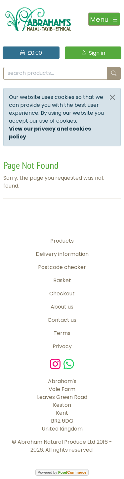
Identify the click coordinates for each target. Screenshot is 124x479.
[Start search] (114, 73)
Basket (62, 280)
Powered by (62, 472)
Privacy (62, 346)
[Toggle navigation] (104, 19)
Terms (62, 333)
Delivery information (62, 254)
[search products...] (55, 73)
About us (62, 307)
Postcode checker (62, 267)
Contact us (62, 320)
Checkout (62, 293)
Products (62, 241)
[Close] (112, 97)
